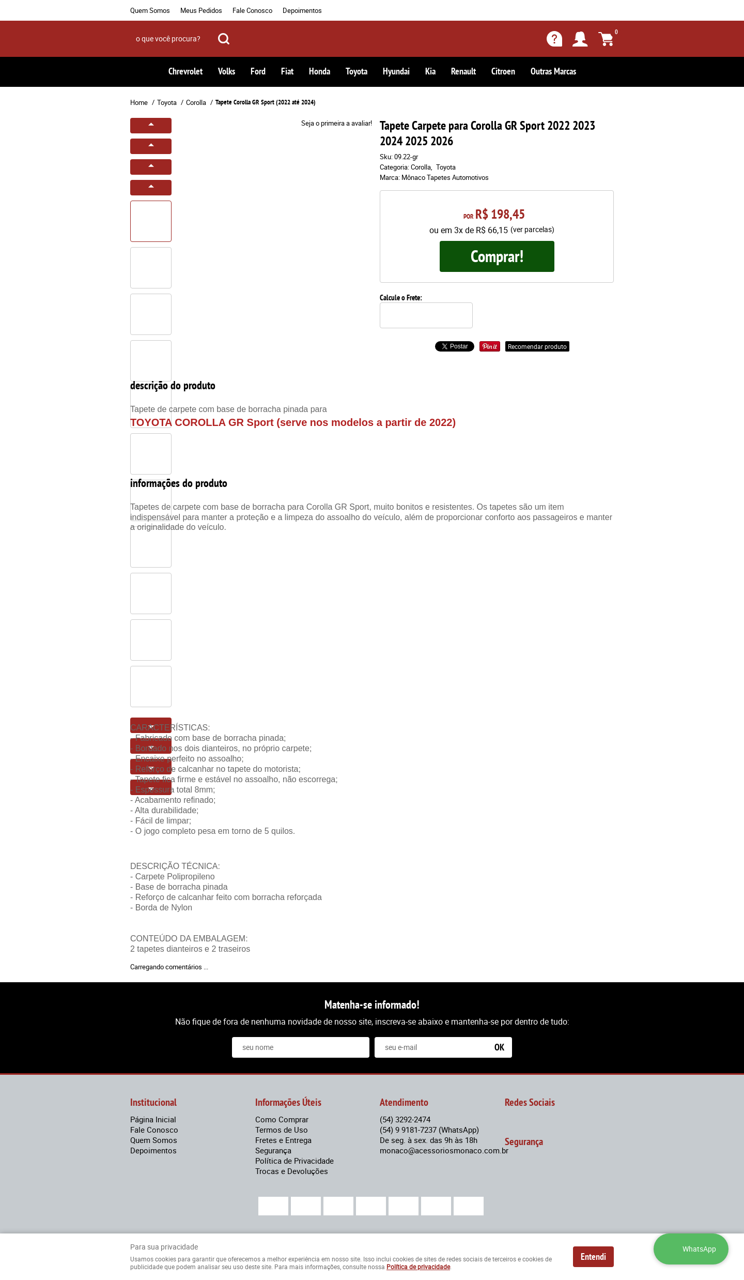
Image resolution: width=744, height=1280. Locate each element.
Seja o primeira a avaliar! (336, 123)
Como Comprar (281, 1119)
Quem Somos (150, 10)
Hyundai (396, 71)
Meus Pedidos (201, 10)
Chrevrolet (185, 71)
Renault (463, 71)
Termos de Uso (281, 1129)
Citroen (503, 71)
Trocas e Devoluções (291, 1171)
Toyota (356, 71)
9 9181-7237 (429, 1129)
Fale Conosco (252, 10)
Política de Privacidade (294, 1160)
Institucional (153, 1102)
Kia (430, 71)
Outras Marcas (553, 71)
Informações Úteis (288, 1102)
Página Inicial (153, 1119)
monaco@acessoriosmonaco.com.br (444, 1150)
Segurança (273, 1150)
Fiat (287, 71)
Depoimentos (302, 10)
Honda (319, 71)
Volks (226, 71)
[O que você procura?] (223, 39)
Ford (258, 71)
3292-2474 (405, 1119)
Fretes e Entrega (283, 1140)
